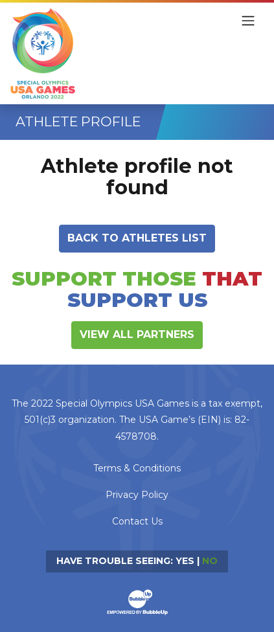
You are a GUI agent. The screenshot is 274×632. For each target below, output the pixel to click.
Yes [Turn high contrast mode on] (185, 561)
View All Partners (137, 334)
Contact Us (137, 521)
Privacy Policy (137, 495)
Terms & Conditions (137, 468)
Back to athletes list (137, 238)
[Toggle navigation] (248, 20)
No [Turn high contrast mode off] (210, 561)
